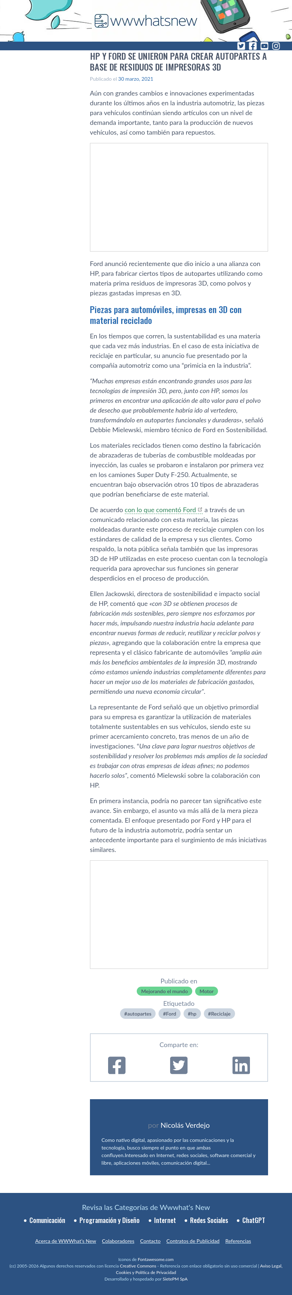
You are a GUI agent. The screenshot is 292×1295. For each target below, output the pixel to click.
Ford (171, 1014)
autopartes (139, 1014)
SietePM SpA (175, 1279)
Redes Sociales (209, 1220)
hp (194, 1014)
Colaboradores (118, 1241)
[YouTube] (264, 46)
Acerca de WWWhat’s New (65, 1241)
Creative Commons (138, 1266)
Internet (165, 1220)
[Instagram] (276, 46)
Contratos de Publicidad (192, 1241)
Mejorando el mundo (164, 991)
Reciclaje (221, 1014)
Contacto (150, 1241)
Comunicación (47, 1220)
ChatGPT (253, 1220)
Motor (207, 991)
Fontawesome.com (156, 1259)
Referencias (238, 1241)
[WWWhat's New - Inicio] (146, 21)
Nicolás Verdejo (185, 1125)
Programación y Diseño (109, 1220)
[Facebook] (252, 46)
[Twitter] (241, 46)
